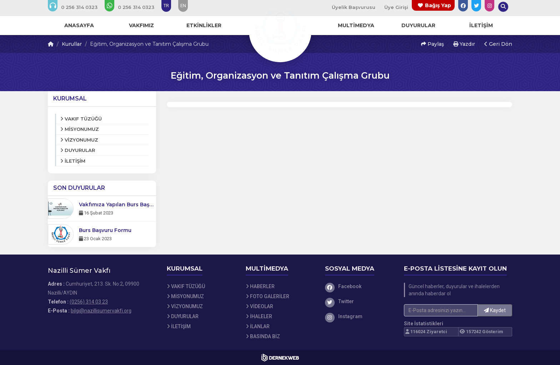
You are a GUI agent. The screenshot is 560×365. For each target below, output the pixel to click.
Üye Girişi (396, 7)
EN (183, 5)
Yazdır (464, 44)
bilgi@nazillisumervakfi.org (101, 311)
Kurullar (72, 44)
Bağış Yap (438, 5)
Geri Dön (498, 44)
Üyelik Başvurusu (353, 7)
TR (166, 5)
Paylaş (432, 44)
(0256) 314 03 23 (89, 302)
